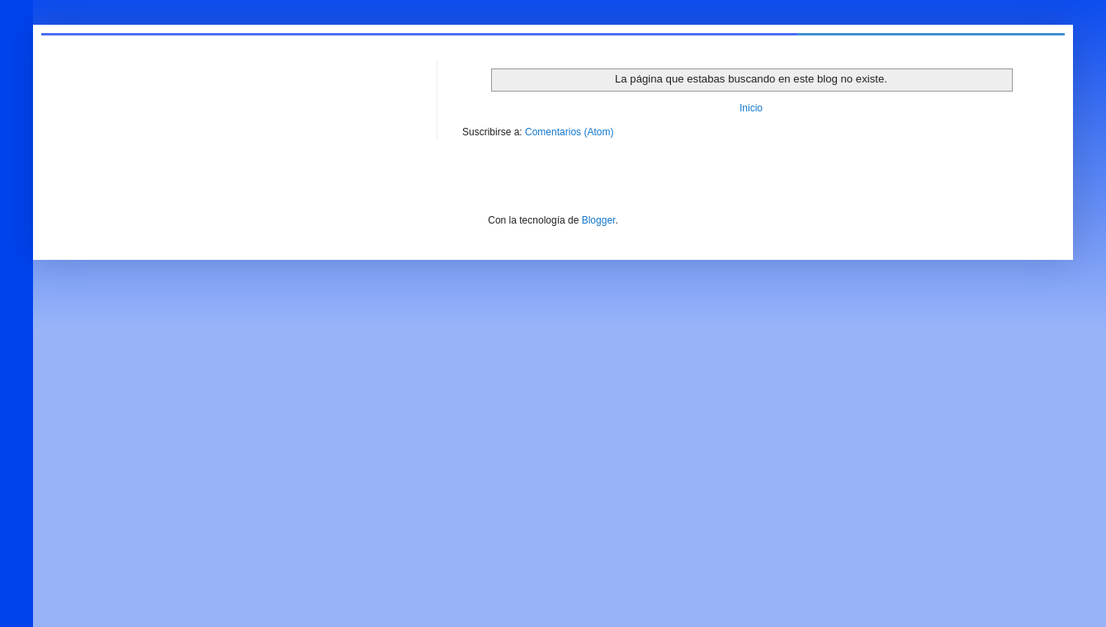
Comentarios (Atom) (569, 132)
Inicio (751, 108)
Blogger (599, 220)
